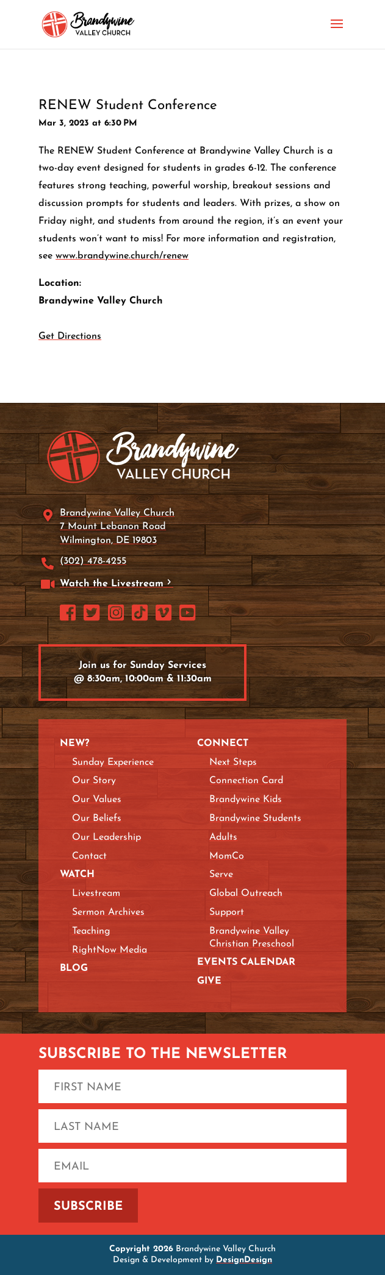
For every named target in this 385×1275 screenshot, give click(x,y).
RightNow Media (109, 950)
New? (74, 743)
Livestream (96, 893)
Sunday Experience (113, 762)
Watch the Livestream (112, 584)
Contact (89, 856)
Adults (223, 837)
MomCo (226, 856)
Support (226, 912)
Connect (222, 743)
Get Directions (69, 336)
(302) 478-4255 (93, 561)
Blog (74, 968)
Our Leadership (106, 837)
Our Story (94, 781)
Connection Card (246, 781)
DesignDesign (244, 1260)
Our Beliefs (96, 818)
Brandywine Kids (245, 799)
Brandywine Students (255, 818)
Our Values (96, 799)
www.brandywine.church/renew (122, 256)
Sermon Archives (108, 912)
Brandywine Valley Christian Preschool (251, 937)
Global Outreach (245, 893)
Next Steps (233, 762)
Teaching (91, 931)
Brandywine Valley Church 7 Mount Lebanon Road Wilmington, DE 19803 (117, 526)
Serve (221, 874)
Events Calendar (246, 962)
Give (209, 981)
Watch (77, 874)
